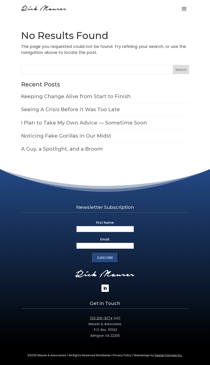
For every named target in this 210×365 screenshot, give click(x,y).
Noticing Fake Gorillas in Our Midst (66, 136)
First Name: (105, 222)
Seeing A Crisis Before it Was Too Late (70, 109)
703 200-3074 (101, 318)
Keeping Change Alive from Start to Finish (76, 96)
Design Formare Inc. (168, 355)
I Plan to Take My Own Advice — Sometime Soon (84, 123)
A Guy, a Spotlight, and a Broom (62, 149)
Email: (105, 239)
